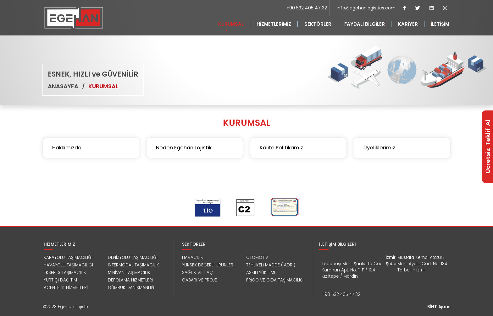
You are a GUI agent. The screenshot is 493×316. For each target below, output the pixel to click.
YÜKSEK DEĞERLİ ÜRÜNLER (207, 265)
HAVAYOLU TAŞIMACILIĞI (68, 265)
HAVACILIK (192, 257)
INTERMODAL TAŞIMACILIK (133, 265)
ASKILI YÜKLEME (261, 273)
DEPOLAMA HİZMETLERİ (130, 280)
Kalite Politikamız (281, 147)
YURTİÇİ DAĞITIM (60, 280)
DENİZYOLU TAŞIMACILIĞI (133, 257)
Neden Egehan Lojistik (184, 147)
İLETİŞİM (440, 24)
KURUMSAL (231, 24)
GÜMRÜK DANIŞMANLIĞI (131, 288)
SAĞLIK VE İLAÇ (197, 273)
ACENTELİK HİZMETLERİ (66, 288)
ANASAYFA (63, 86)
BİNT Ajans (439, 307)
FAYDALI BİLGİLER (364, 24)
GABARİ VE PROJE (199, 280)
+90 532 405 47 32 (306, 8)
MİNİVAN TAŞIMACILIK (129, 273)
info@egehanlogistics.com (366, 8)
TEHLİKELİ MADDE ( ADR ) (270, 265)
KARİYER (408, 24)
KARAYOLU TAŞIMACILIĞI (68, 257)
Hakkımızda (66, 147)
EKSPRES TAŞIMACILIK (65, 273)
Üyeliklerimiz (379, 147)
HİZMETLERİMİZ (274, 24)
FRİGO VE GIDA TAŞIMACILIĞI (275, 280)
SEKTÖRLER (317, 24)
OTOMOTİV (257, 257)
